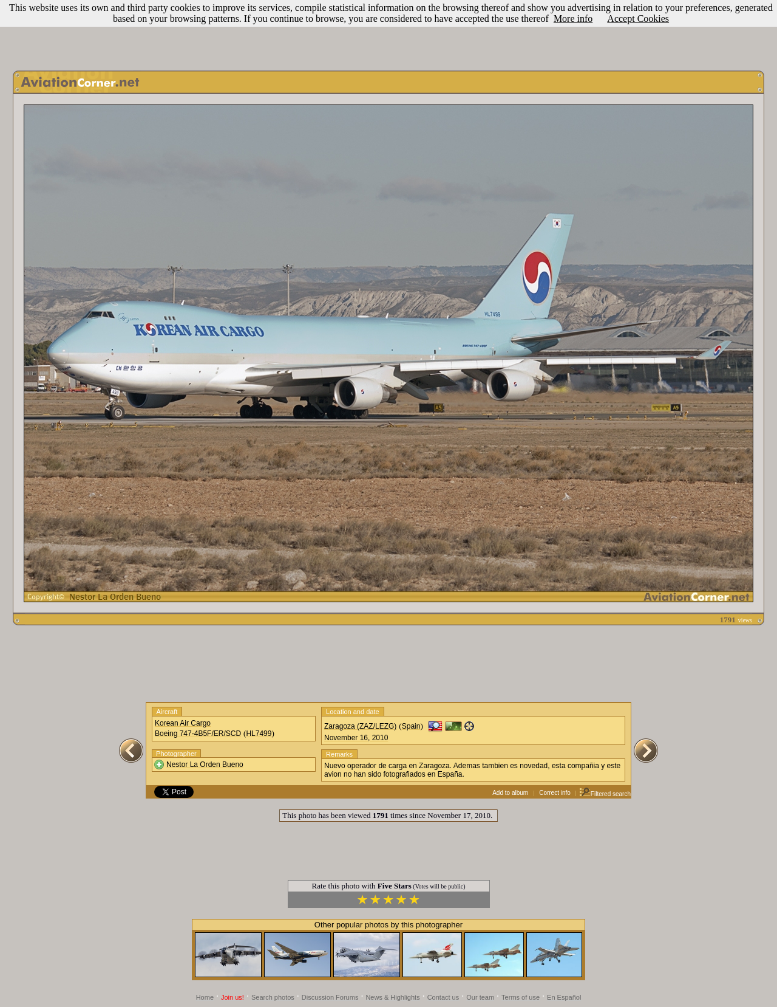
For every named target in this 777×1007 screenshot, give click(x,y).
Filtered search (605, 794)
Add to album (510, 792)
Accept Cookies (638, 18)
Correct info (555, 792)
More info (573, 18)
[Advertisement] (388, 32)
